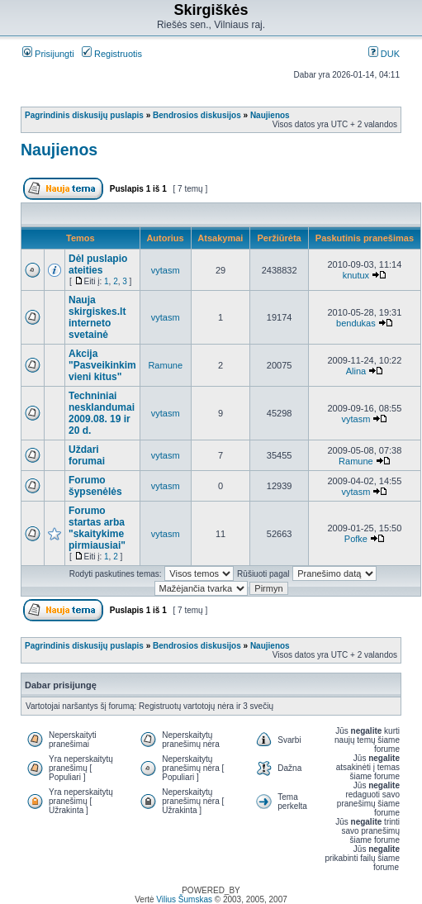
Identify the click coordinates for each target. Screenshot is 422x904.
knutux (356, 275)
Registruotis (112, 54)
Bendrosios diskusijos (197, 115)
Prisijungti (48, 54)
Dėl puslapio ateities (98, 264)
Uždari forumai (87, 455)
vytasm (165, 270)
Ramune (165, 365)
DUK (384, 54)
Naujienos (270, 115)
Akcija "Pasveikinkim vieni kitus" (102, 365)
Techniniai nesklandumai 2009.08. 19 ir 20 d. (102, 413)
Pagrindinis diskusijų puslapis (84, 115)
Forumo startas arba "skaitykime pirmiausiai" (97, 528)
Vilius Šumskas (184, 899)
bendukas (356, 323)
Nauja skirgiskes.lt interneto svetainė (97, 317)
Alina (356, 371)
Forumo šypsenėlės (95, 485)
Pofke (355, 539)
